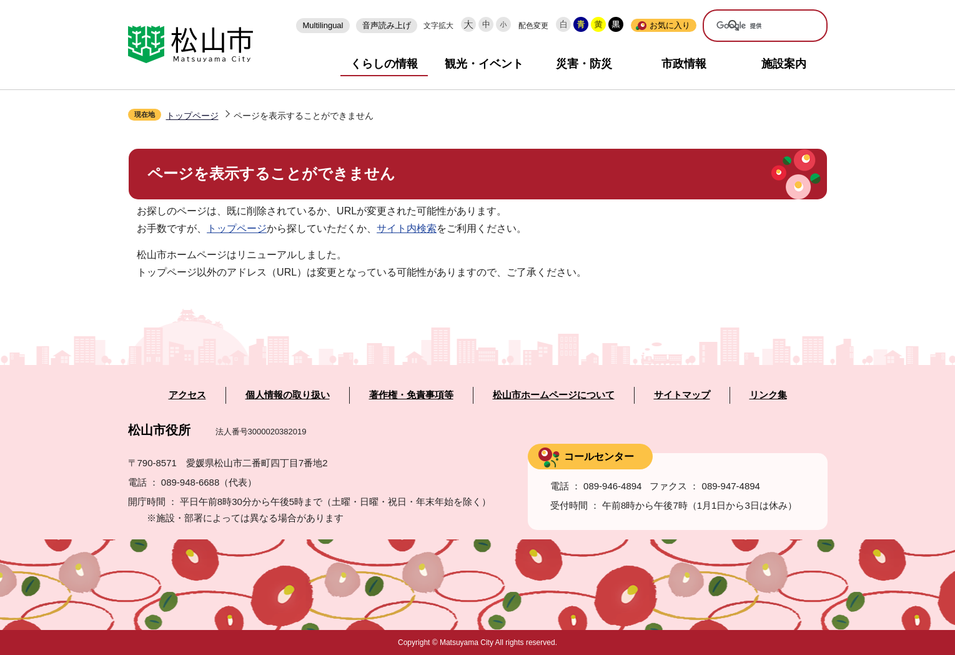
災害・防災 (584, 64)
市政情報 (683, 64)
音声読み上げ (386, 25)
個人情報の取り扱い (287, 395)
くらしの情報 (384, 64)
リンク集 (768, 395)
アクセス (187, 395)
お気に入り (670, 25)
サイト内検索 (407, 228)
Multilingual (322, 25)
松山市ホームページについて (554, 395)
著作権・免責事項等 (411, 395)
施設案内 (783, 64)
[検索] (756, 26)
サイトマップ (682, 395)
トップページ (192, 116)
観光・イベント (484, 64)
